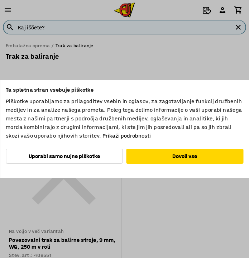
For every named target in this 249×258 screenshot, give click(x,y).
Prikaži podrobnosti (126, 135)
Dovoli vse (184, 156)
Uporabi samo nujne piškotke (64, 156)
